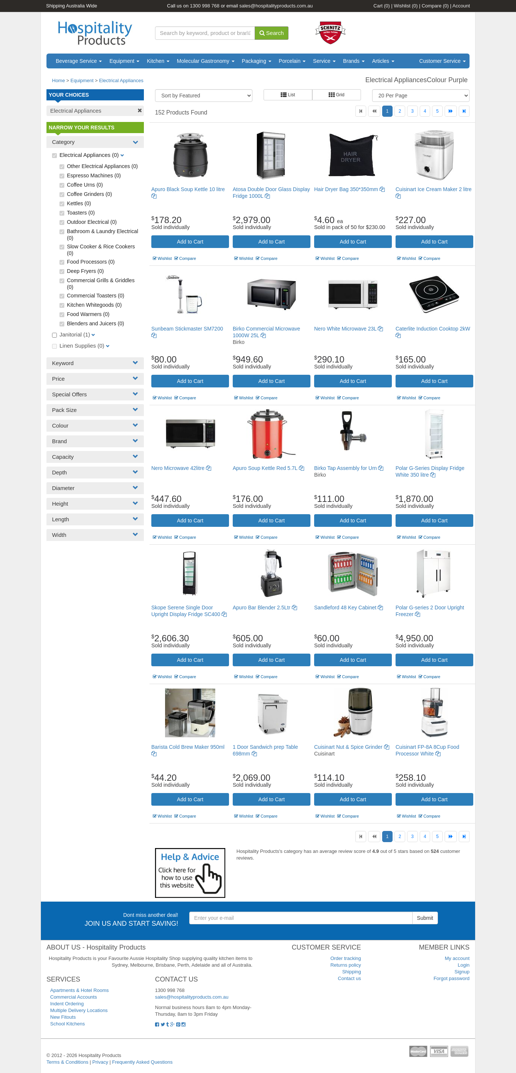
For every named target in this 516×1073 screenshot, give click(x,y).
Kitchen (158, 61)
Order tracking (345, 958)
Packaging (256, 61)
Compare (435, 6)
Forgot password (451, 978)
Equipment (124, 61)
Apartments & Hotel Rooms (79, 990)
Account (461, 6)
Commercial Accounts (73, 997)
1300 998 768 (205, 6)
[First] (360, 111)
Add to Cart (190, 242)
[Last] (464, 111)
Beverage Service (79, 61)
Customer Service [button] (442, 61)
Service (324, 61)
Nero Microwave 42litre (181, 468)
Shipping (351, 971)
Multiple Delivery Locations (79, 1010)
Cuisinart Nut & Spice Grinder (351, 747)
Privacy (100, 1062)
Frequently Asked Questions (142, 1062)
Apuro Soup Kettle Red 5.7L (268, 468)
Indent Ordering (67, 1003)
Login (464, 965)
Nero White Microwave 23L (348, 329)
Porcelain (292, 61)
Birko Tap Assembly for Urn (348, 468)
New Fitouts (63, 1017)
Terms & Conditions (67, 1062)
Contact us (349, 978)
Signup (462, 971)
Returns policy (345, 965)
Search (271, 33)
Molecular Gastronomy (206, 61)
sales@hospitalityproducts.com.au (276, 6)
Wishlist (405, 6)
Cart (382, 6)
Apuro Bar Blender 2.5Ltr (265, 607)
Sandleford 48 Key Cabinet (348, 607)
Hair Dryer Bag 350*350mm (349, 189)
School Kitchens (67, 1024)
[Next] (451, 111)
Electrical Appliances (121, 80)
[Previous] (374, 111)
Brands (354, 61)
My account (457, 958)
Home (58, 80)
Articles (383, 61)
